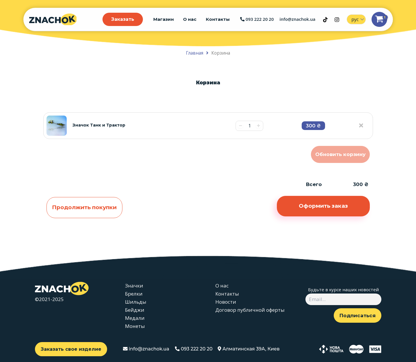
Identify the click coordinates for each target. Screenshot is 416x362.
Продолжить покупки (84, 207)
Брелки (134, 293)
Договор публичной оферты (250, 310)
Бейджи (134, 310)
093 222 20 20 (257, 19)
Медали (135, 318)
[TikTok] (325, 20)
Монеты (135, 326)
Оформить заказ (323, 206)
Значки (134, 285)
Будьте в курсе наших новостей (343, 289)
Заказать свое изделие (71, 349)
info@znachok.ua (297, 19)
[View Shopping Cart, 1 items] (379, 19)
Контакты (218, 19)
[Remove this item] (365, 124)
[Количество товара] (249, 126)
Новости (225, 301)
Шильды (135, 301)
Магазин (165, 19)
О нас (190, 19)
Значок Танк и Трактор (98, 125)
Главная (194, 53)
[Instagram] (337, 20)
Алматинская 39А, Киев (249, 349)
